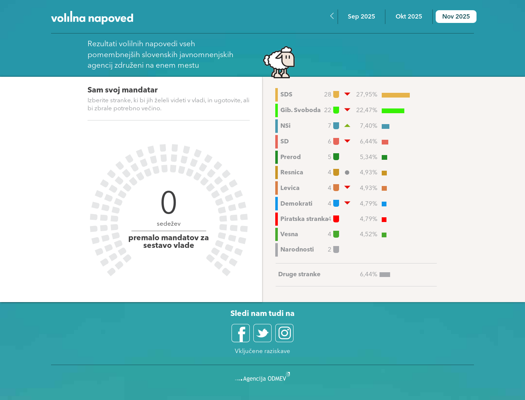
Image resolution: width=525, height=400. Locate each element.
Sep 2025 (361, 17)
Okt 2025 (409, 17)
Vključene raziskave (262, 351)
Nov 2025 (456, 17)
